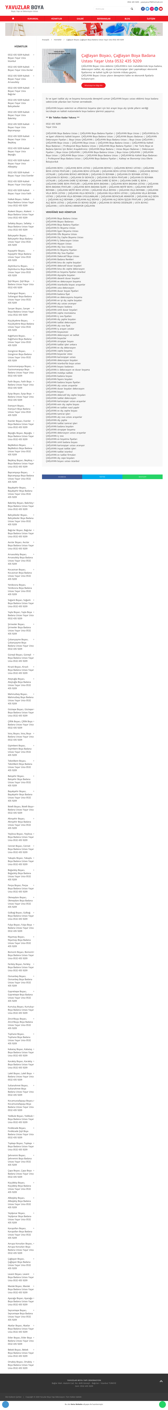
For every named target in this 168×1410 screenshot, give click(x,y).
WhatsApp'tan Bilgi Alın (94, 85)
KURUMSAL (33, 18)
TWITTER (102, 477)
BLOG (127, 18)
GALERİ (80, 18)
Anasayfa (45, 39)
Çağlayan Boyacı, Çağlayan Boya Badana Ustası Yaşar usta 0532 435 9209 (95, 39)
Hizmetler (58, 39)
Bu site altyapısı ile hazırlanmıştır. (84, 1404)
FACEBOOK (62, 477)
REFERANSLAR (104, 18)
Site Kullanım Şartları (13, 1397)
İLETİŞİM (151, 18)
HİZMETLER (56, 18)
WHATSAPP (142, 477)
